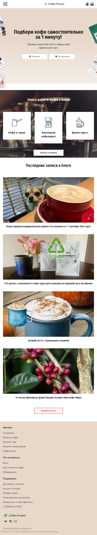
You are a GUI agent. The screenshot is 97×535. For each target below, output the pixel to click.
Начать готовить (48, 152)
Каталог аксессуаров (14, 446)
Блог (5, 462)
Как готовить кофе (13, 467)
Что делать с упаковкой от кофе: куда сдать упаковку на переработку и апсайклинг (48, 283)
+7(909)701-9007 (12, 506)
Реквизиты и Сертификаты (18, 502)
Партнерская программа (16, 497)
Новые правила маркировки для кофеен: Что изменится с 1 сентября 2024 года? (48, 226)
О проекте (8, 432)
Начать (34, 56)
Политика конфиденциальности (17, 528)
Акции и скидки (11, 488)
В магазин (62, 56)
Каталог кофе (10, 437)
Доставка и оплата (13, 484)
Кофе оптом (9, 451)
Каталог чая (9, 441)
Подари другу (10, 493)
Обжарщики (9, 472)
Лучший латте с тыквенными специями (48, 340)
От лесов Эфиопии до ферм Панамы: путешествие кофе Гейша (48, 397)
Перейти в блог (48, 411)
